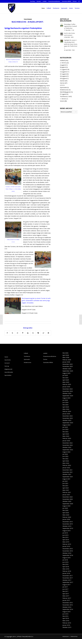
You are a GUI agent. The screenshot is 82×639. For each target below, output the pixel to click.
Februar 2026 (66, 360)
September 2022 (67, 450)
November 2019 (67, 524)
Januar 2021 (66, 494)
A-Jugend (63, 65)
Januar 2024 (66, 414)
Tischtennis (28, 19)
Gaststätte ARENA (66, 1)
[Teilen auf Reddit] (43, 332)
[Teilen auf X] (12, 332)
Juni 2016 (65, 614)
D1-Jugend (63, 74)
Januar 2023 (66, 441)
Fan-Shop (32, 1)
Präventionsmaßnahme (54, 1)
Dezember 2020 (67, 497)
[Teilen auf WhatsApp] (17, 332)
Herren (62, 83)
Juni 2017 (65, 589)
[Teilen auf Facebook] (7, 332)
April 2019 (65, 539)
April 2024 (65, 407)
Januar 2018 (66, 573)
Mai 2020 (65, 510)
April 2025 (65, 380)
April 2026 (65, 355)
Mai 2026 (65, 353)
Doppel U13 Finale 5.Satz (29, 313)
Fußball (62, 60)
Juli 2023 (65, 427)
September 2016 (67, 609)
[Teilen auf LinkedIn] (27, 332)
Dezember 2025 (67, 364)
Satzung (7, 366)
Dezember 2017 (67, 575)
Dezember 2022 (67, 443)
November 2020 (67, 499)
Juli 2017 (65, 587)
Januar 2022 (66, 468)
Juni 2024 (65, 402)
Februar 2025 (66, 384)
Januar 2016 (66, 625)
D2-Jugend (63, 76)
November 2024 (67, 391)
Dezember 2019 (67, 521)
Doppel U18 (17, 218)
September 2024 (67, 396)
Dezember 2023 (67, 416)
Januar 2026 (66, 362)
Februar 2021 (66, 492)
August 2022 (66, 452)
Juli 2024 (65, 400)
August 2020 (66, 506)
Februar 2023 (66, 438)
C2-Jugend (63, 72)
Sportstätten (8, 375)
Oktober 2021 (66, 474)
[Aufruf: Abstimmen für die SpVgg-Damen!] (80, 320)
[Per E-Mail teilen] (48, 332)
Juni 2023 (65, 429)
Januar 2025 (66, 387)
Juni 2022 (65, 456)
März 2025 (65, 382)
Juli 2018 (65, 560)
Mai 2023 (65, 432)
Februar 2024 (66, 411)
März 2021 (65, 490)
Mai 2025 (65, 378)
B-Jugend (63, 67)
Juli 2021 (65, 481)
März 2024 (65, 409)
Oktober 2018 (66, 553)
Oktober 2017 (66, 580)
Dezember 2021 (67, 470)
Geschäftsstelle (9, 372)
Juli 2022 (65, 454)
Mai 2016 (65, 616)
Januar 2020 (66, 519)
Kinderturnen (64, 90)
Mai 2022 (65, 459)
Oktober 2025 (66, 369)
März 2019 (65, 542)
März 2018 (65, 569)
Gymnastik (63, 87)
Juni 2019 (65, 535)
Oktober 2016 (66, 607)
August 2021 (66, 479)
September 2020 (67, 503)
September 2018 (67, 555)
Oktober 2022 (66, 447)
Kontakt (39, 1)
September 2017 (67, 582)
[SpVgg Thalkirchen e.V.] (12, 8)
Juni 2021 (65, 483)
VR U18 (48, 148)
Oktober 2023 (66, 420)
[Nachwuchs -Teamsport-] (1, 320)
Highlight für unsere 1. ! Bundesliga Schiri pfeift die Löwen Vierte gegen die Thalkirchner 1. (70, 44)
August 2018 (66, 557)
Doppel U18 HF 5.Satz (28, 309)
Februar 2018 (66, 571)
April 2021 (65, 488)
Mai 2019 (65, 537)
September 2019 (67, 528)
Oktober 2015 (66, 627)
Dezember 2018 (67, 548)
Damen (62, 81)
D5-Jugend (63, 78)
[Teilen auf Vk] (38, 332)
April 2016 (65, 618)
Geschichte (8, 360)
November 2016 (67, 605)
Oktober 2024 (66, 393)
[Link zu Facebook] (79, 1)
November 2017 (67, 578)
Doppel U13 (19, 295)
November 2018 (67, 551)
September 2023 (67, 423)
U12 (61, 85)
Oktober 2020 (66, 501)
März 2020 (65, 515)
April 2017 (65, 593)
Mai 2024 (65, 405)
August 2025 (66, 373)
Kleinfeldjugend (65, 92)
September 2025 (67, 371)
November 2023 (67, 418)
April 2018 (65, 566)
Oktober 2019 (66, 526)
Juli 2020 (65, 508)
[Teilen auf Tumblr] (33, 332)
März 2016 (65, 620)
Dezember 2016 (67, 602)
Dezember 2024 (67, 389)
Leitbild (44, 1)
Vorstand (7, 363)
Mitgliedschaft (8, 369)
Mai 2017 (65, 591)
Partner (75, 1)
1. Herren (63, 99)
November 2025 (67, 366)
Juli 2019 (65, 533)
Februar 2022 (66, 465)
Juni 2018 (65, 562)
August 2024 (66, 398)
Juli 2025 (65, 375)
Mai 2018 (65, 564)
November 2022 (67, 445)
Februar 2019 (66, 544)
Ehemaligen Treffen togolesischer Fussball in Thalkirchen (70, 26)
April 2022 (65, 461)
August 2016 (66, 611)
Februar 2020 (66, 517)
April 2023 (65, 434)
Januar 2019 (66, 546)
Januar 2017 (66, 600)
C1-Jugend (63, 69)
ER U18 (43, 165)
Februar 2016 (66, 623)
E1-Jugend (63, 94)
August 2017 (66, 584)
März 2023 (65, 436)
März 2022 (65, 463)
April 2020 (65, 512)
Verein (62, 101)
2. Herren (63, 63)
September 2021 (67, 477)
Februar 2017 (66, 598)
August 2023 (66, 425)
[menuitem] (32, 1)
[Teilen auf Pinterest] (22, 332)
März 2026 (65, 357)
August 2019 (66, 530)
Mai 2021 (65, 485)
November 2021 (67, 472)
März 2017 (65, 596)
